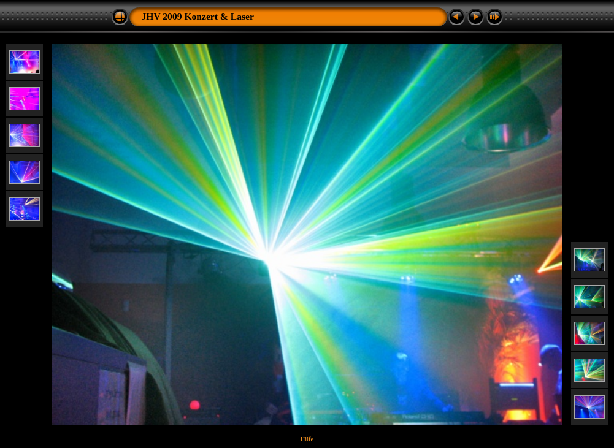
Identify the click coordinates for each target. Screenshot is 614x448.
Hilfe (307, 439)
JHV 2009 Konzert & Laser (198, 16)
